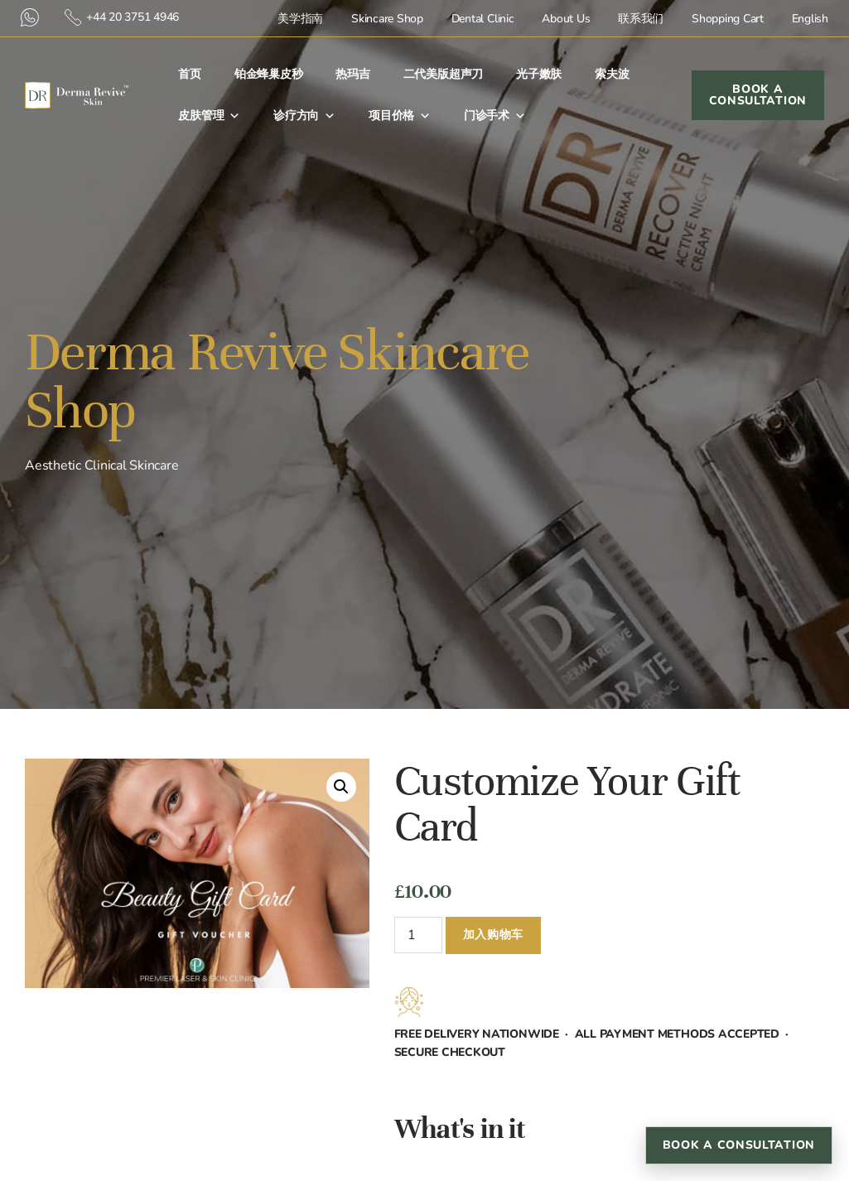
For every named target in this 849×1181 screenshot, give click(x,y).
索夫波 (612, 74)
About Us (566, 19)
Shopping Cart (728, 19)
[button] (341, 787)
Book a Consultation (739, 1145)
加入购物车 (493, 934)
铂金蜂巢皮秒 (268, 74)
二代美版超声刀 (443, 74)
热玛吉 (352, 74)
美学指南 (300, 19)
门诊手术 (495, 116)
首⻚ (189, 74)
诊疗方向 (304, 116)
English (810, 19)
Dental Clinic (482, 19)
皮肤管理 (209, 116)
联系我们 (640, 19)
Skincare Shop (387, 19)
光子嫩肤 (539, 74)
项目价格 (400, 116)
